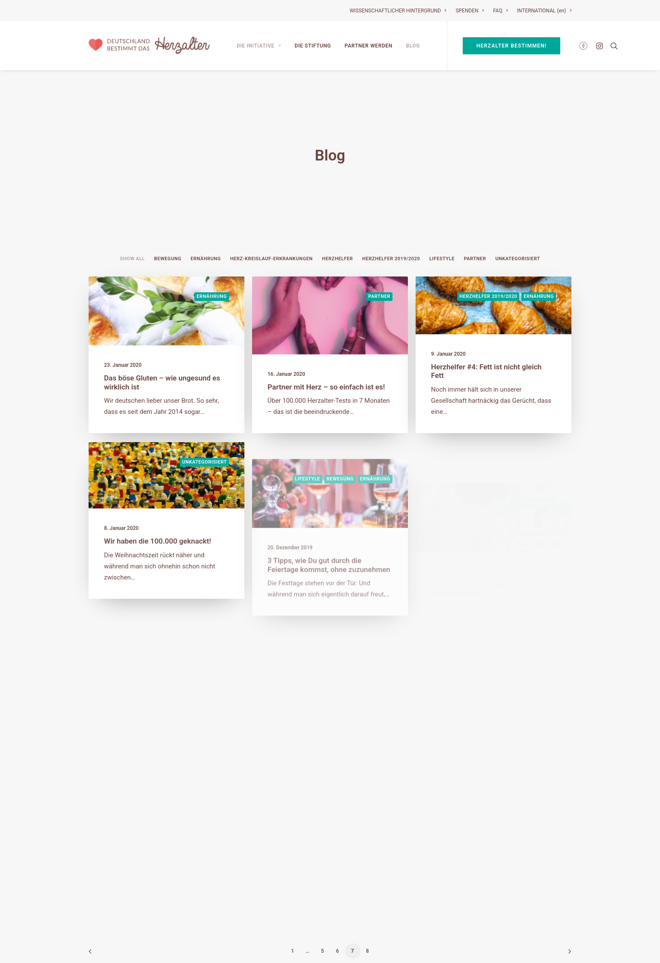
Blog (413, 46)
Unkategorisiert (517, 237)
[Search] (612, 45)
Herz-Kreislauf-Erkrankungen (271, 237)
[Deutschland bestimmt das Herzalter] (149, 46)
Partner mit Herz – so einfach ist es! (326, 366)
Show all (132, 237)
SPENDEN (469, 11)
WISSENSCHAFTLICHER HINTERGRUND (398, 11)
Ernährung (205, 237)
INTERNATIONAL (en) (544, 11)
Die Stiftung (312, 46)
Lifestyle (442, 237)
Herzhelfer (337, 237)
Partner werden (368, 46)
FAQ (500, 11)
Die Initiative (259, 46)
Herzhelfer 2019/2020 (391, 237)
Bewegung (167, 237)
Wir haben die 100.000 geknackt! (157, 544)
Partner (475, 237)
